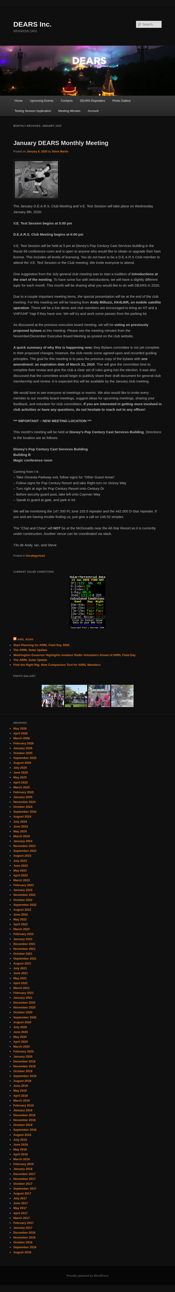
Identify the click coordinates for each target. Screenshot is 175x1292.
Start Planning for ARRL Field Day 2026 (41, 645)
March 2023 (21, 880)
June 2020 (20, 1032)
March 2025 (21, 787)
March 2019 (21, 1100)
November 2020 (24, 1007)
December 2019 (24, 1061)
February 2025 (23, 792)
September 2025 (24, 758)
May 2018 (20, 1149)
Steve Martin (60, 151)
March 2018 (21, 1159)
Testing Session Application (33, 111)
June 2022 (20, 914)
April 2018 (20, 1154)
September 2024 (24, 811)
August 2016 (22, 1252)
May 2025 (20, 777)
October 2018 (22, 1125)
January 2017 (22, 1227)
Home (19, 100)
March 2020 (21, 1046)
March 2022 (21, 929)
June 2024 (20, 826)
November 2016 (24, 1237)
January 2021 (22, 997)
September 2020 (24, 1017)
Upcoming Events (42, 100)
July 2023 (20, 860)
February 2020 (23, 1051)
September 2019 (24, 1076)
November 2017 (24, 1179)
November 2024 (24, 802)
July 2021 (20, 968)
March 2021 (21, 988)
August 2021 (22, 963)
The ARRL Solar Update (30, 650)
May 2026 (20, 728)
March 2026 (21, 738)
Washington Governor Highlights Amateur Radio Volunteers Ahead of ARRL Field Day (74, 655)
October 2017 (22, 1183)
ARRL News (25, 639)
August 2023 (22, 855)
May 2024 (20, 831)
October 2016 (22, 1242)
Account (93, 111)
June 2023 (20, 865)
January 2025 (22, 797)
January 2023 (22, 890)
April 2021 (20, 983)
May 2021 (20, 978)
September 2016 (24, 1247)
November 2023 (24, 846)
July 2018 (20, 1139)
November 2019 (24, 1066)
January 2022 (22, 939)
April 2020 (20, 1041)
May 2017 (20, 1208)
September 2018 (24, 1129)
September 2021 (24, 958)
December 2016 (24, 1232)
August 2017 (22, 1193)
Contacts (67, 100)
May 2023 (20, 870)
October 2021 (22, 953)
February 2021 (23, 993)
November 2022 (24, 895)
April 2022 (20, 924)
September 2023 (24, 851)
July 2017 (20, 1198)
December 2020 (24, 1002)
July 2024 (20, 821)
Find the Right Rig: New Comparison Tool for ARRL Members (57, 665)
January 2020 (22, 1056)
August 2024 (22, 816)
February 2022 (23, 934)
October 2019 (22, 1071)
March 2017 (21, 1218)
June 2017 (20, 1203)
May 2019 (20, 1090)
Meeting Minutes (69, 111)
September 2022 (24, 905)
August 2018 (22, 1135)
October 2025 (22, 753)
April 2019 (20, 1095)
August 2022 (22, 909)
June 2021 (20, 973)
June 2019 (20, 1085)
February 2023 (23, 885)
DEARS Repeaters (92, 100)
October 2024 (22, 807)
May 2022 (20, 919)
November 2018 (24, 1120)
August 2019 (22, 1081)
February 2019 (23, 1105)
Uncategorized (35, 555)
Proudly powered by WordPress (87, 1275)
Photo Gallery (121, 100)
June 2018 (20, 1144)
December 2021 (24, 944)
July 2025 (20, 767)
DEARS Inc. (32, 24)
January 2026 (22, 748)
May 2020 (20, 1037)
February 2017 (23, 1223)
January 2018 (22, 1169)
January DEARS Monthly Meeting (60, 142)
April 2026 (20, 733)
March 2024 (21, 836)
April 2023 (20, 875)
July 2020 (20, 1027)
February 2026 (23, 743)
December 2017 (24, 1174)
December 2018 (24, 1115)
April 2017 (20, 1213)
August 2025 (22, 762)
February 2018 (23, 1164)
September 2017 (24, 1188)
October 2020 (22, 1012)
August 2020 (22, 1022)
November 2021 (24, 949)
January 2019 (22, 1110)
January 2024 (22, 841)
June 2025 (20, 772)
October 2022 (22, 900)
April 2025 (20, 782)
